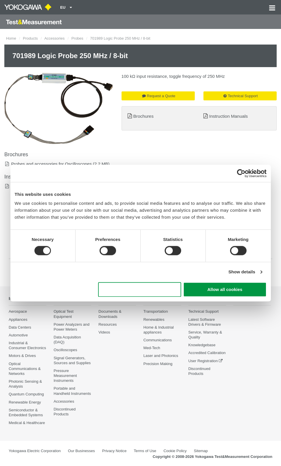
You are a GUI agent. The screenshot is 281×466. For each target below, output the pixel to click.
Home (11, 38)
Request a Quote (158, 96)
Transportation (155, 311)
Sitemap (201, 451)
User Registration (203, 361)
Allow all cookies (225, 289)
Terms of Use (145, 451)
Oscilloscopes (65, 350)
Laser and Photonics (160, 355)
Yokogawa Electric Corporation (35, 451)
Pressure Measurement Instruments (65, 376)
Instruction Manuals (228, 116)
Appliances (18, 319)
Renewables (153, 319)
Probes (77, 38)
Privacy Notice (114, 451)
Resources (107, 324)
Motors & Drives (22, 355)
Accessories (54, 38)
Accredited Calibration (207, 353)
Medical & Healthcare (27, 423)
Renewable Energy (25, 402)
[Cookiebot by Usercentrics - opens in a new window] (241, 173)
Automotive (18, 335)
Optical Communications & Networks (25, 369)
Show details (241, 272)
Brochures (143, 116)
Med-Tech (151, 348)
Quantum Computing (26, 394)
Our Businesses (81, 451)
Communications (157, 340)
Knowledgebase (202, 345)
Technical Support (240, 96)
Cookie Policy (175, 451)
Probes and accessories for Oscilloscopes (51, 163)
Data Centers (20, 327)
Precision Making (157, 364)
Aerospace (18, 311)
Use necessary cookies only (139, 289)
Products (30, 38)
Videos (104, 332)
